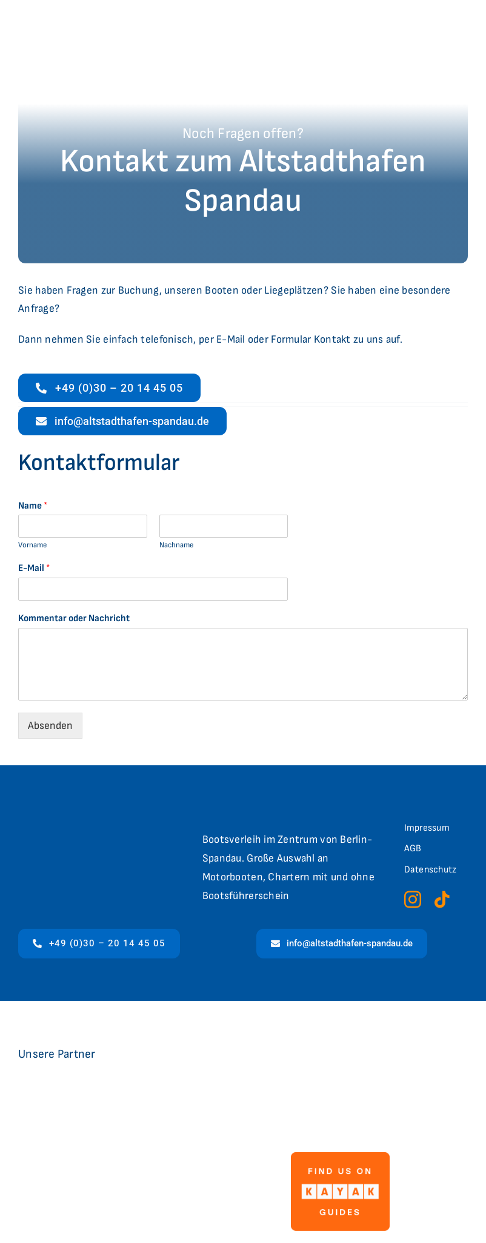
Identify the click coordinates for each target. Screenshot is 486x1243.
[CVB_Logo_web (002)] (399, 1082)
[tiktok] (441, 899)
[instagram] (412, 899)
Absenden (50, 725)
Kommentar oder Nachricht (74, 618)
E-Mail (34, 568)
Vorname (32, 545)
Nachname (176, 545)
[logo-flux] (263, 1103)
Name (32, 506)
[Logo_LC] (107, 1099)
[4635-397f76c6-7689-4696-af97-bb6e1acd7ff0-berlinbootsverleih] (136, 1167)
